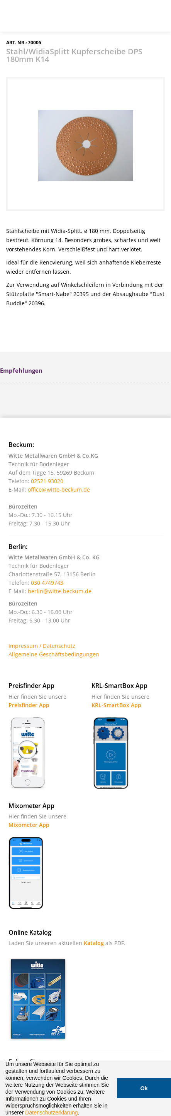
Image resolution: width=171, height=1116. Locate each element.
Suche (119, 19)
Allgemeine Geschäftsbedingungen (53, 654)
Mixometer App (28, 824)
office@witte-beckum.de (59, 489)
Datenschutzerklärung (51, 1112)
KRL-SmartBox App (116, 705)
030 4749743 (47, 582)
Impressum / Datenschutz (41, 645)
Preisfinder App (28, 705)
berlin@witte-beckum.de (59, 591)
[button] (82, 1113)
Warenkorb (138, 19)
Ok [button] (143, 1088)
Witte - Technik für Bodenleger (27, 15)
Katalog (94, 943)
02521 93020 (47, 481)
